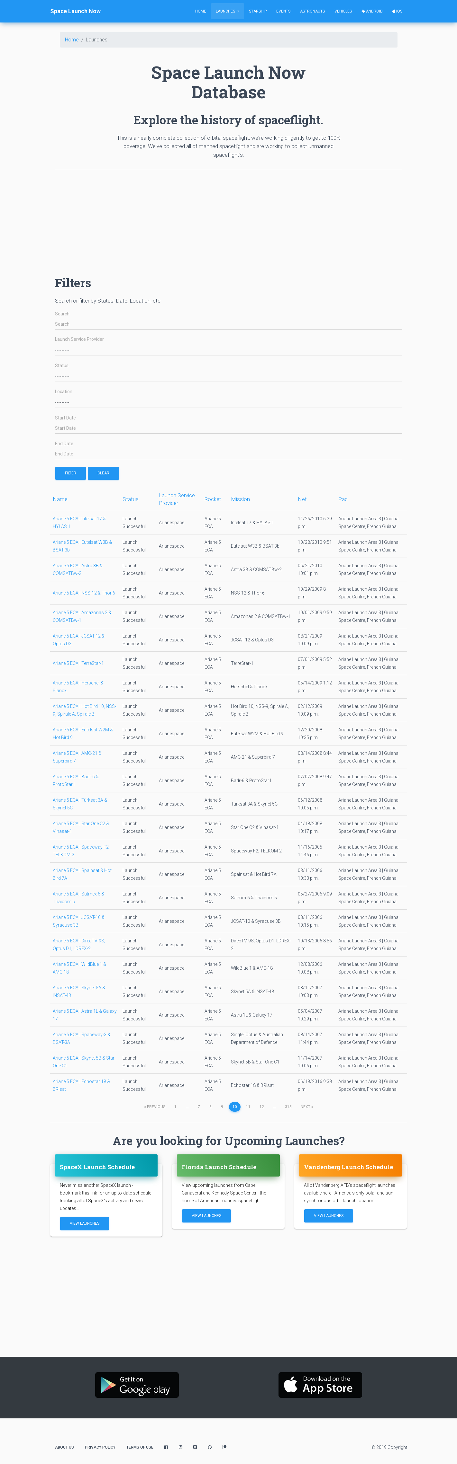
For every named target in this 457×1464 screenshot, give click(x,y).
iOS (397, 11)
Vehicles (343, 11)
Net (302, 499)
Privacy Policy (100, 1447)
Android (372, 11)
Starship (258, 11)
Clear (103, 473)
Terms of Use (139, 1447)
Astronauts (312, 11)
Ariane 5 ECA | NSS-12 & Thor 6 (84, 592)
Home (200, 11)
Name (60, 499)
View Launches (84, 1223)
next (307, 1107)
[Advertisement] (228, 219)
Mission (240, 499)
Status (62, 365)
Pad (343, 499)
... (187, 1107)
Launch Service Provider (79, 339)
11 (248, 1107)
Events (283, 11)
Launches (226, 11)
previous (154, 1107)
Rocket (213, 499)
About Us (64, 1447)
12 (262, 1107)
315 (288, 1107)
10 (235, 1107)
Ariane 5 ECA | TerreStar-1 (78, 663)
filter (70, 473)
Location (63, 391)
